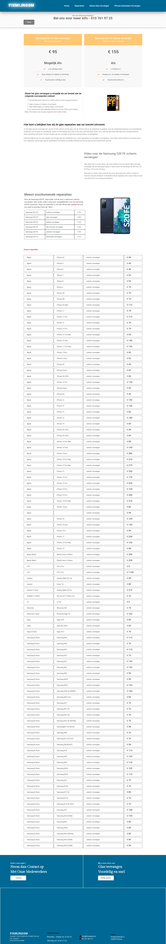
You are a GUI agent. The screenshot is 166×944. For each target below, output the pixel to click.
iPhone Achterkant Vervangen (127, 6)
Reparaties (79, 6)
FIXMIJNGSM (21, 5)
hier (59, 112)
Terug (29, 22)
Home (66, 6)
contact (74, 243)
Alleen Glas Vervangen (99, 6)
